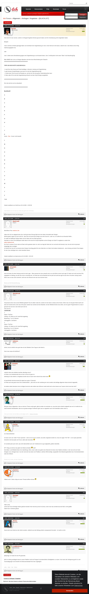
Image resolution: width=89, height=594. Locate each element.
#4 (84, 290)
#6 (84, 361)
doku (9, 567)
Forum (25, 13)
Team (10, 587)
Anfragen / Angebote (37, 13)
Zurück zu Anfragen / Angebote (12, 578)
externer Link (16, 230)
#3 (84, 264)
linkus (15, 567)
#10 (84, 492)
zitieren (82, 214)
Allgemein (30, 13)
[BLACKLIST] (46, 13)
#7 (84, 394)
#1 (84, 26)
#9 (84, 467)
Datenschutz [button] (78, 585)
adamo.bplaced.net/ (9, 242)
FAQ (24, 414)
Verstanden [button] (69, 590)
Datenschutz (30, 587)
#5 (84, 338)
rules (5, 567)
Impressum (23, 587)
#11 (84, 518)
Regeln (17, 587)
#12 (84, 543)
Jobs (14, 587)
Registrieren (83, 17)
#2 (84, 218)
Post (9, 136)
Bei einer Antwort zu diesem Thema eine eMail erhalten (22, 581)
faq (12, 567)
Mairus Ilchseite (34, 414)
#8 (84, 421)
